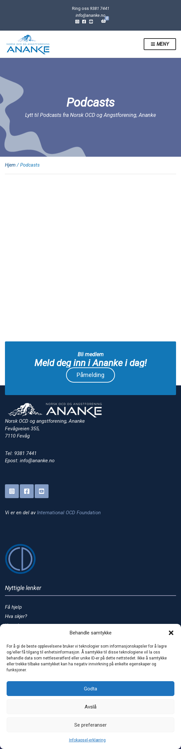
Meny (160, 44)
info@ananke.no (90, 15)
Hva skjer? (16, 616)
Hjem (10, 165)
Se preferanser (90, 725)
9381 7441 (99, 8)
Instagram (77, 21)
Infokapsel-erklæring (87, 740)
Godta (90, 689)
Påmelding (90, 374)
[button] (171, 632)
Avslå (90, 707)
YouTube (91, 21)
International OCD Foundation (69, 513)
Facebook (84, 21)
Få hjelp (13, 607)
